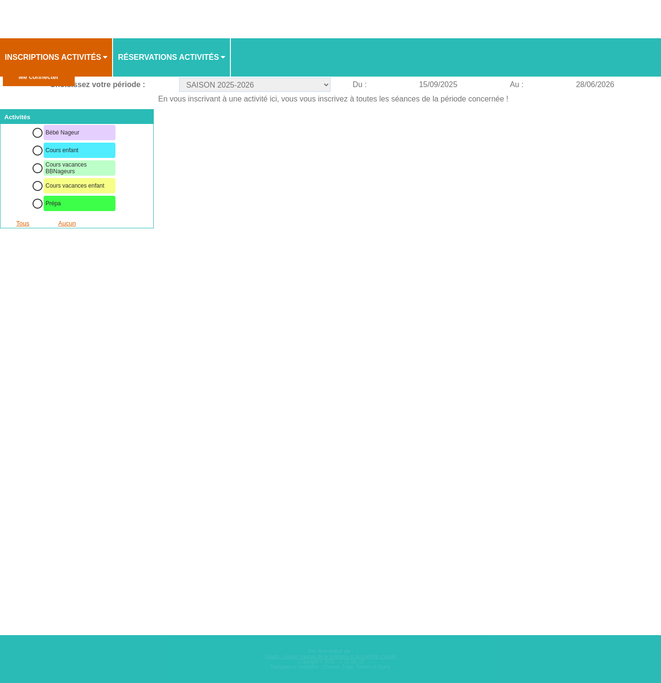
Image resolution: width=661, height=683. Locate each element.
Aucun (67, 223)
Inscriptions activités (53, 57)
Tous (22, 223)
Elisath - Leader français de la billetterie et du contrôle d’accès (331, 656)
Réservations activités (168, 57)
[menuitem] (56, 57)
